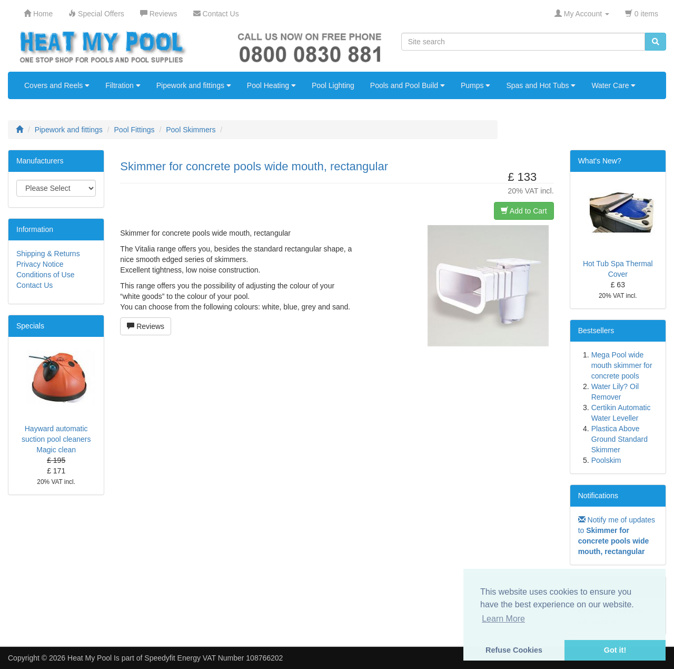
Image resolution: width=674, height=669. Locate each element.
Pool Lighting (333, 85)
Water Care (613, 85)
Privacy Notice (39, 264)
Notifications (598, 495)
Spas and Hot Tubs (541, 85)
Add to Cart (524, 211)
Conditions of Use (45, 274)
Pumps (475, 85)
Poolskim (606, 460)
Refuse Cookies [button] (513, 650)
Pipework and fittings (193, 85)
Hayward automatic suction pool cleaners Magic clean (56, 439)
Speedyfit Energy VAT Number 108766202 (213, 658)
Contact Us (34, 285)
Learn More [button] (503, 618)
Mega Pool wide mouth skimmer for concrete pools (621, 365)
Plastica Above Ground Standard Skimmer (619, 439)
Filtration (123, 85)
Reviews (145, 326)
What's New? (599, 161)
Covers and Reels (57, 85)
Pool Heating (271, 85)
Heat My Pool (89, 658)
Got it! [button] (615, 650)
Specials (30, 326)
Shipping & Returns (48, 253)
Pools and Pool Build (407, 85)
